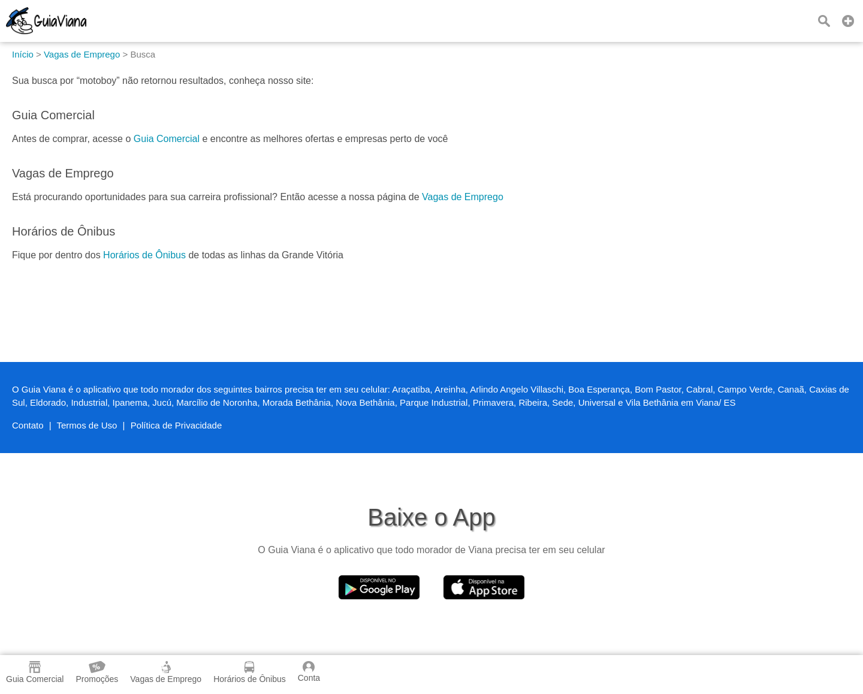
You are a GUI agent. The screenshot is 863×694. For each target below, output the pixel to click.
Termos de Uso (87, 425)
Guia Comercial (167, 139)
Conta (309, 672)
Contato (28, 425)
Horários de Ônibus (144, 255)
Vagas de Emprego (462, 197)
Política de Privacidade (176, 425)
